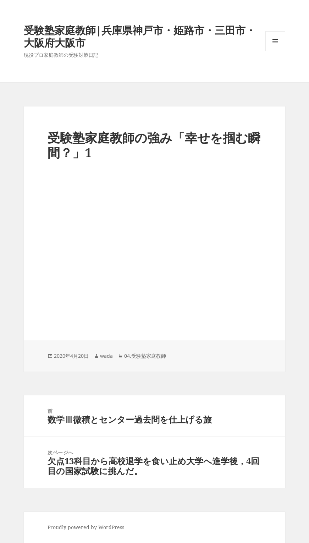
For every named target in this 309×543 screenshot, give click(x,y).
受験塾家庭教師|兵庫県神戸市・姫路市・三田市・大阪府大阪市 (140, 36)
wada (106, 355)
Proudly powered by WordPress (86, 527)
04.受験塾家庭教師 (145, 355)
